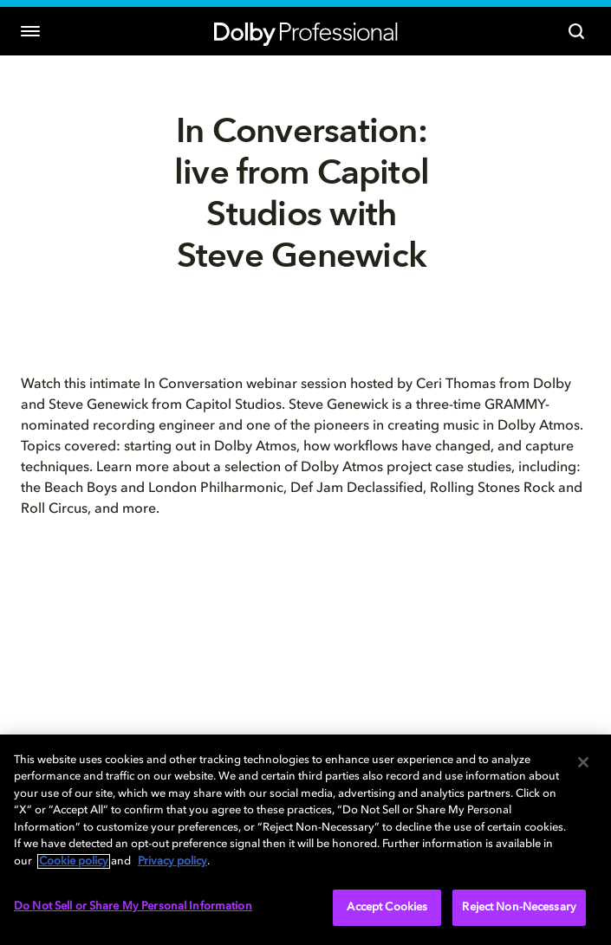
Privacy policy (172, 861)
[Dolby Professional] (306, 31)
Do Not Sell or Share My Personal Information (133, 906)
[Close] (583, 762)
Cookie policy (73, 861)
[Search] (576, 31)
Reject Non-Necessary (519, 907)
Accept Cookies (387, 907)
